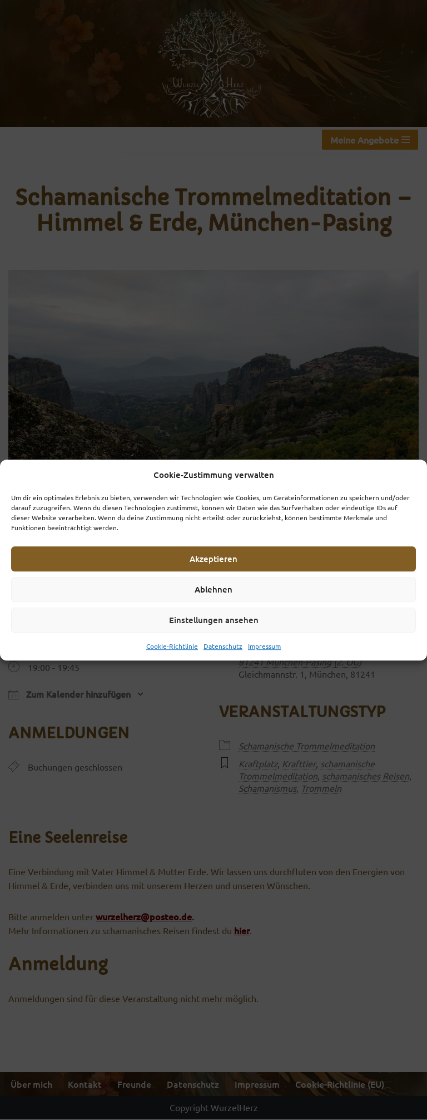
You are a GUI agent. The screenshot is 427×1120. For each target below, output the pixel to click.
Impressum (264, 646)
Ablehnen (213, 589)
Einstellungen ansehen (214, 619)
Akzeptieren (213, 558)
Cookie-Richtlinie (172, 646)
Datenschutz (222, 646)
